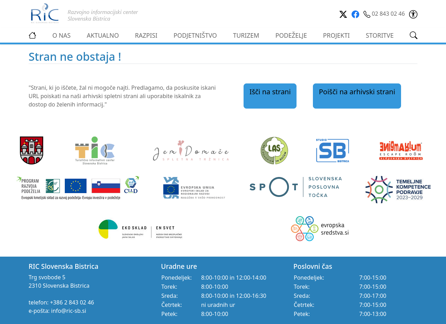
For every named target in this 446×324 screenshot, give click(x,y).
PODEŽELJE (291, 35)
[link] (413, 13)
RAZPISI (146, 35)
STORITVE (380, 35)
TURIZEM (246, 35)
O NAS (61, 35)
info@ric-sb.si (68, 311)
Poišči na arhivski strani (357, 91)
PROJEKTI (336, 35)
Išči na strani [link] (270, 91)
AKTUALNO (103, 35)
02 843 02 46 (384, 13)
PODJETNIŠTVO (195, 35)
